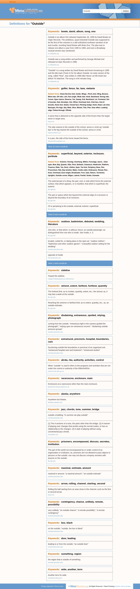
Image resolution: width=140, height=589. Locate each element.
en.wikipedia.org (53, 53)
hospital (90, 339)
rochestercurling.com (55, 578)
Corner (50, 99)
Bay (58, 165)
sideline (65, 270)
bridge (95, 409)
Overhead (56, 173)
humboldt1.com (53, 434)
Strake (88, 175)
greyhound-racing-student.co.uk (58, 387)
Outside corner (61, 175)
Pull (83, 99)
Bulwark (80, 165)
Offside (68, 110)
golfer (64, 88)
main (90, 378)
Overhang (78, 162)
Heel (58, 102)
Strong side (104, 97)
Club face (94, 102)
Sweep (78, 99)
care (50, 341)
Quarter (64, 165)
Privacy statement (47, 586)
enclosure (80, 378)
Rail (59, 170)
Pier (102, 167)
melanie (90, 88)
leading (72, 538)
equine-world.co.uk (54, 132)
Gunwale (95, 175)
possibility (53, 504)
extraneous (80, 315)
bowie (64, 31)
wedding (99, 221)
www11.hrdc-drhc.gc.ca (56, 371)
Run (106, 170)
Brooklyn (64, 102)
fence (72, 88)
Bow (54, 165)
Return (93, 173)
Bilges (70, 175)
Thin (84, 108)
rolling (72, 483)
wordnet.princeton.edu (55, 249)
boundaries (102, 339)
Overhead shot (84, 102)
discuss (94, 441)
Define (126, 11)
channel (81, 483)
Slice (74, 108)
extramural (67, 339)
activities (90, 360)
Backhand (95, 97)
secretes (104, 441)
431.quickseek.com (54, 258)
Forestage (93, 162)
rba (70, 360)
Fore (83, 173)
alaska (64, 394)
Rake (58, 167)
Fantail (83, 175)
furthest (92, 286)
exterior (88, 153)
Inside (78, 94)
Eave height (66, 173)
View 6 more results (57, 214)
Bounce (105, 94)
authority (78, 360)
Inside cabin (83, 170)
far (77, 88)
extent (73, 286)
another (72, 569)
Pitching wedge (86, 105)
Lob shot (106, 105)
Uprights (51, 175)
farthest (82, 286)
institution (53, 444)
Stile (69, 165)
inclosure (98, 153)
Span (78, 167)
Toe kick (84, 167)
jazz (63, 409)
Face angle (72, 97)
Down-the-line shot (67, 94)
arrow (64, 483)
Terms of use (59, 586)
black (69, 523)
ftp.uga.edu (52, 189)
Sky (65, 108)
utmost (65, 286)
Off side (60, 97)
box (63, 523)
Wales (75, 170)
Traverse (51, 167)
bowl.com (51, 495)
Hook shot (59, 105)
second (101, 483)
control (100, 360)
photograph (54, 318)
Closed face (74, 105)
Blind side (52, 97)
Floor (74, 165)
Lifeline (72, 167)
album (79, 31)
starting (91, 483)
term (79, 569)
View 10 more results (58, 146)
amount (86, 468)
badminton (77, 221)
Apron (100, 162)
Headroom (97, 165)
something (67, 554)
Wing (99, 94)
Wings (84, 94)
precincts (79, 339)
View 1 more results (57, 263)
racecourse (67, 378)
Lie (96, 99)
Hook (88, 97)
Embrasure (93, 170)
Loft (65, 97)
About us (12, 2)
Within (85, 162)
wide (63, 569)
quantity (102, 286)
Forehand (102, 99)
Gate (87, 173)
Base (98, 167)
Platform (105, 165)
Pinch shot (92, 94)
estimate (76, 468)
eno (93, 31)
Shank (66, 105)
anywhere (75, 394)
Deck (66, 167)
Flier (89, 108)
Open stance (59, 99)
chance (80, 502)
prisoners (66, 441)
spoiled (92, 315)
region (77, 554)
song (87, 31)
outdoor (65, 221)
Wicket (79, 108)
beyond (78, 153)
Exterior (63, 162)
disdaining (67, 315)
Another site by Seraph (122, 586)
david (72, 31)
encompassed (80, 441)
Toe (73, 99)
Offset (75, 102)
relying (101, 315)
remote (99, 502)
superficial (67, 153)
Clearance (88, 165)
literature (53, 224)
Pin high (59, 108)
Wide (69, 108)
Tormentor (100, 173)
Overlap (70, 162)
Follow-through (59, 110)
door (63, 538)
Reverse (68, 99)
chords (71, 409)
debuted (88, 221)
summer (86, 409)
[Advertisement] (23, 69)
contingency (68, 502)
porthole (52, 156)
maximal (65, 468)
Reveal (100, 170)
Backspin (51, 108)
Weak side (81, 97)
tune (78, 409)
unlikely (89, 502)
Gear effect (96, 108)
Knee (50, 173)
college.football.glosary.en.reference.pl (61, 279)
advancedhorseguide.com (56, 141)
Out (70, 102)
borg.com (51, 121)
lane (82, 88)
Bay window (67, 170)
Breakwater (76, 173)
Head (100, 105)
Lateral (76, 175)
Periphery (91, 167)
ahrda (64, 360)
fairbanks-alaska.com (55, 402)
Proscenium (52, 170)
